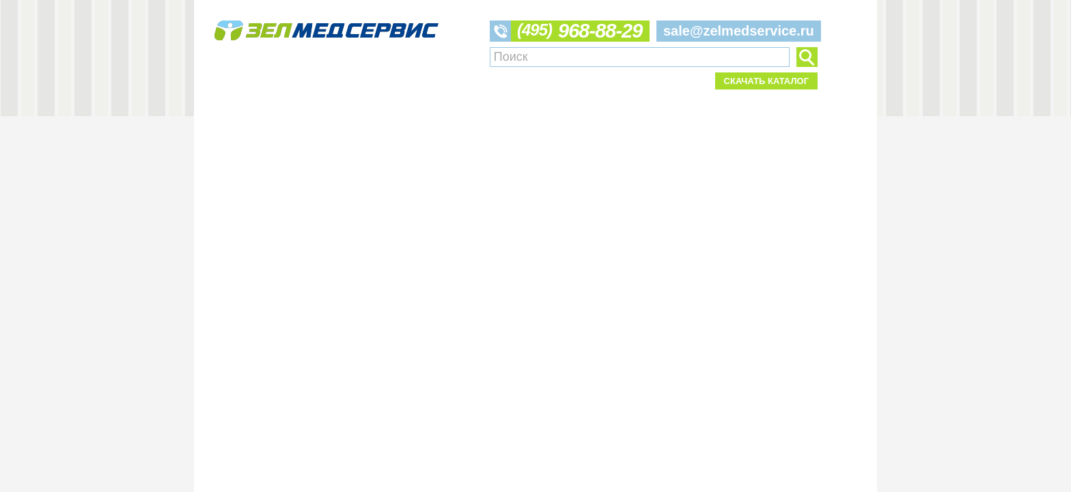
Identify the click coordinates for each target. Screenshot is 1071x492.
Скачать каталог (766, 81)
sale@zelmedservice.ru (738, 30)
